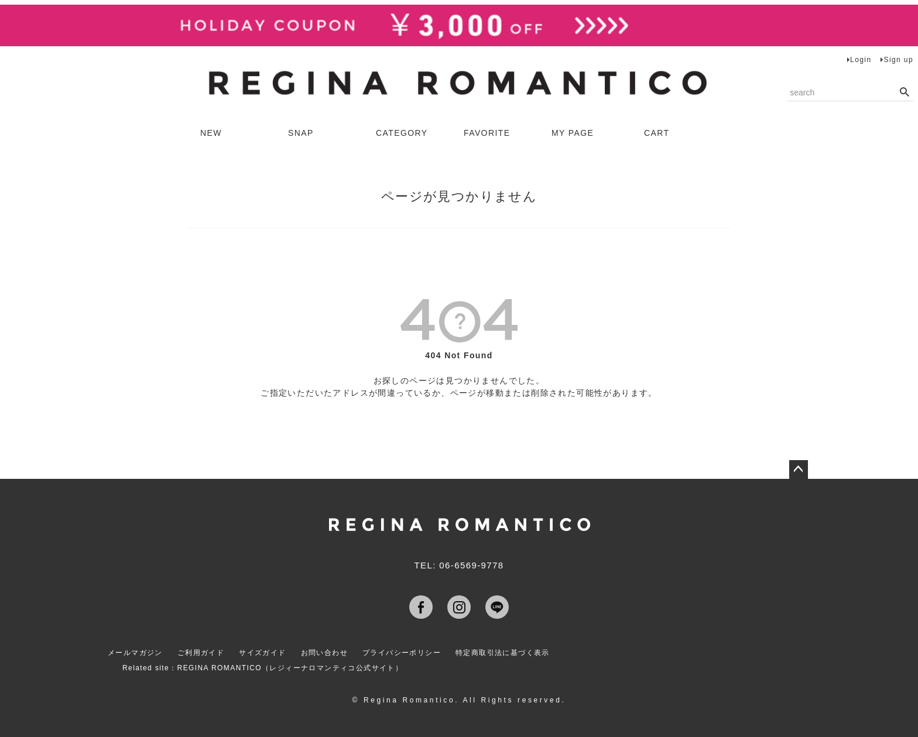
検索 (904, 92)
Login (860, 60)
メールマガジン (135, 653)
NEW (211, 133)
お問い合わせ (324, 653)
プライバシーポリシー (401, 653)
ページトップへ (798, 469)
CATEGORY (401, 133)
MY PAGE (573, 133)
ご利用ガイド (200, 653)
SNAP (301, 133)
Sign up (898, 60)
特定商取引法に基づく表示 (502, 653)
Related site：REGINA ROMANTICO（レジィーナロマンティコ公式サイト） (262, 668)
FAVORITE (487, 133)
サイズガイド (262, 653)
